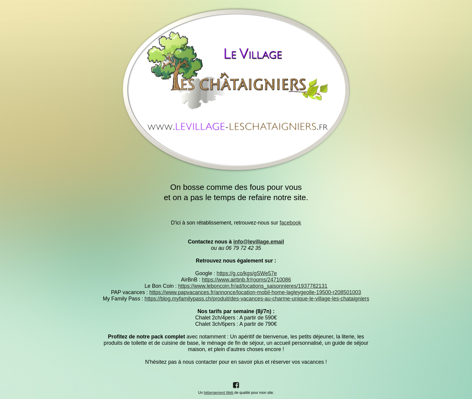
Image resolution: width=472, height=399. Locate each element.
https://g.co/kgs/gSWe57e (247, 273)
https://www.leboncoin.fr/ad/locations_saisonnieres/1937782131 (253, 286)
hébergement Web (219, 393)
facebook (290, 223)
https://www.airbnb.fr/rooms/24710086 (246, 280)
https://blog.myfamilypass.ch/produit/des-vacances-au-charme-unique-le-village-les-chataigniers (256, 299)
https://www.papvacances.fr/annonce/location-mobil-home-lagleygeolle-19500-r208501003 (255, 292)
